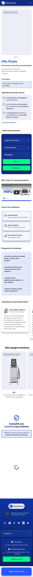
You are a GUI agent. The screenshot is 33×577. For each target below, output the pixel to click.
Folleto (16, 162)
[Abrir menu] (30, 3)
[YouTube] (19, 523)
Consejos (16, 168)
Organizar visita (16, 559)
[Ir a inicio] (8, 3)
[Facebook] (9, 523)
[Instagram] (5, 523)
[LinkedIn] (23, 523)
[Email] (28, 523)
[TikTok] (14, 523)
